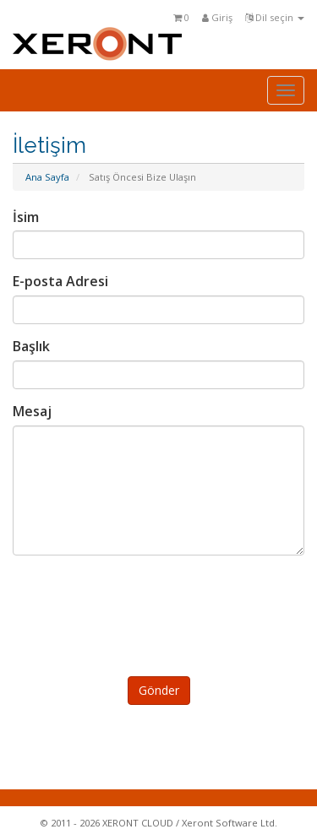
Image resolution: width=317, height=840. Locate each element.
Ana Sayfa (47, 177)
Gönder (159, 690)
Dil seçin (274, 17)
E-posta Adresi (60, 281)
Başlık (31, 346)
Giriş (217, 17)
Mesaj (32, 411)
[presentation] (161, 612)
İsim (26, 217)
